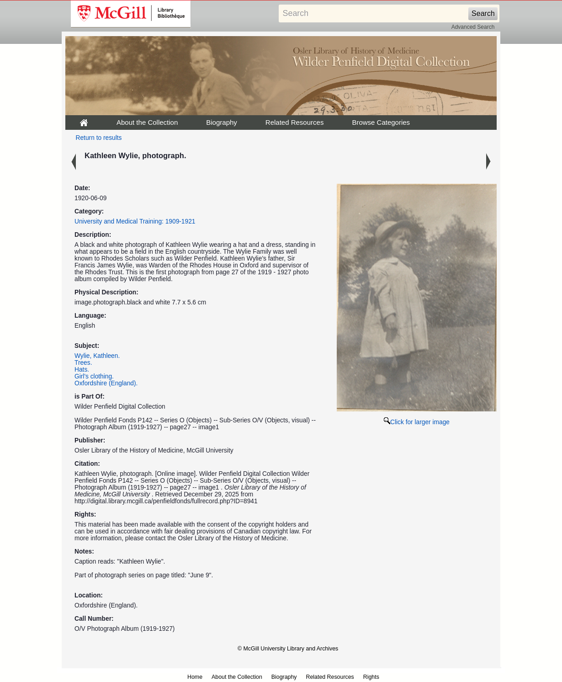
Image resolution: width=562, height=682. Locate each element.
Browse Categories (381, 122)
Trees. (83, 362)
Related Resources (294, 122)
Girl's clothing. (94, 376)
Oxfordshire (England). (106, 383)
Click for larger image (417, 422)
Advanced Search (473, 27)
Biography (221, 122)
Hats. (81, 369)
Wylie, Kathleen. (97, 355)
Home (194, 677)
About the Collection (147, 122)
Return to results (99, 137)
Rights (371, 677)
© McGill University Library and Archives (288, 648)
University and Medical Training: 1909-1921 (134, 221)
